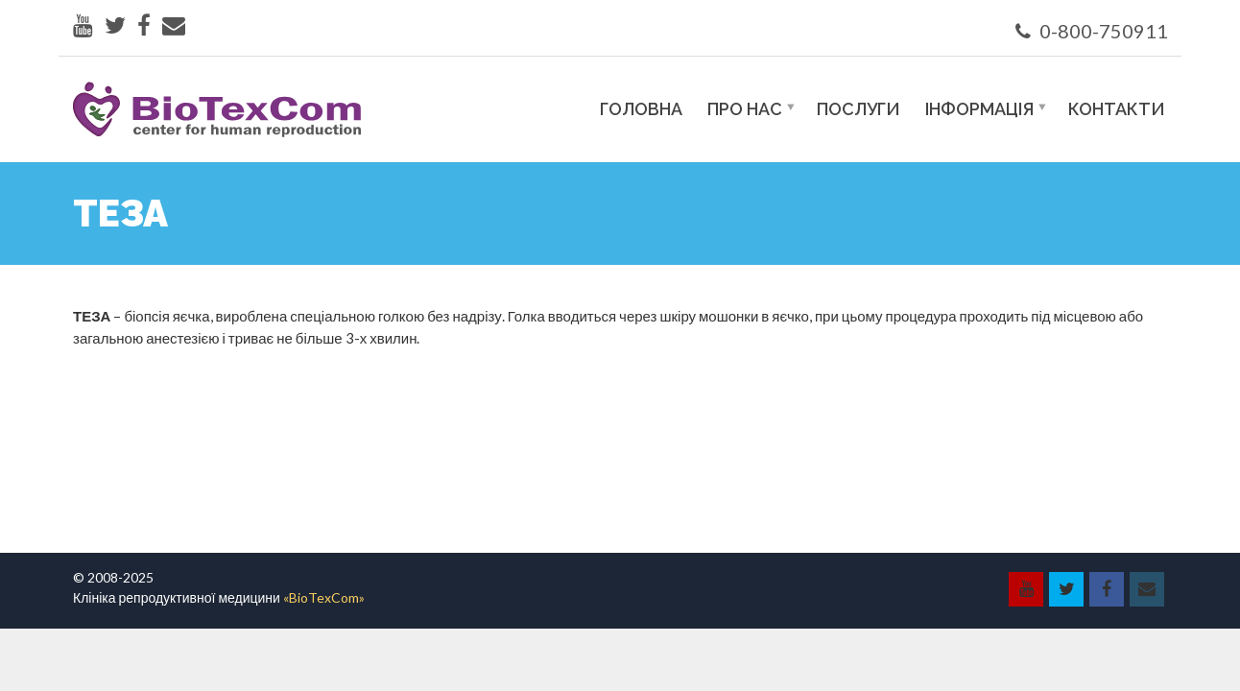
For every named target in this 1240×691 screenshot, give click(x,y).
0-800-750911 (1091, 30)
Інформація (979, 109)
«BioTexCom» (324, 597)
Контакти (1116, 109)
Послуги (858, 109)
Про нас (744, 109)
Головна (641, 109)
